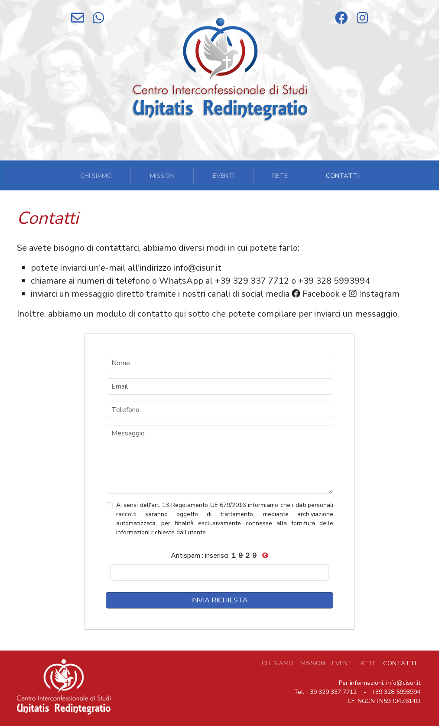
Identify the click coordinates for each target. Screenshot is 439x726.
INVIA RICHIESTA (219, 600)
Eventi (223, 175)
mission (162, 175)
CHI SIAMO (277, 663)
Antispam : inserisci (214, 555)
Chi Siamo (96, 175)
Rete (280, 175)
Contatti (342, 175)
